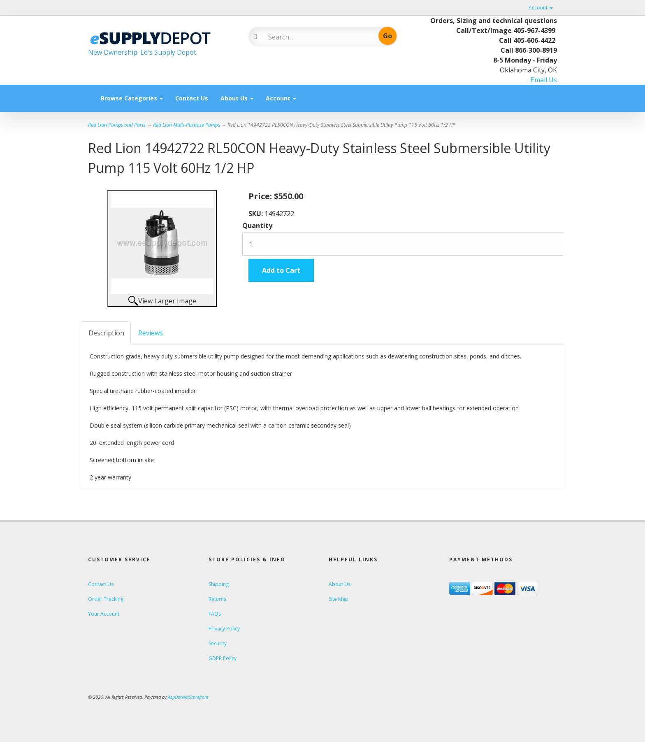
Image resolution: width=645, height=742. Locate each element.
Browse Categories (132, 98)
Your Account (103, 613)
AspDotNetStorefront (188, 697)
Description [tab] (106, 332)
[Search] (316, 37)
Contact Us (191, 98)
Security (218, 643)
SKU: (256, 213)
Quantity (257, 225)
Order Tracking (105, 598)
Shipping (219, 584)
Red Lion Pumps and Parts (117, 124)
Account (541, 7)
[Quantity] (402, 244)
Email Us (544, 79)
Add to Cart (281, 270)
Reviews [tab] (150, 332)
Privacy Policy (224, 628)
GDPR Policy (223, 658)
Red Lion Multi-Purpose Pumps (186, 124)
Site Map (338, 598)
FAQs (215, 613)
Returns (217, 598)
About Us (236, 98)
